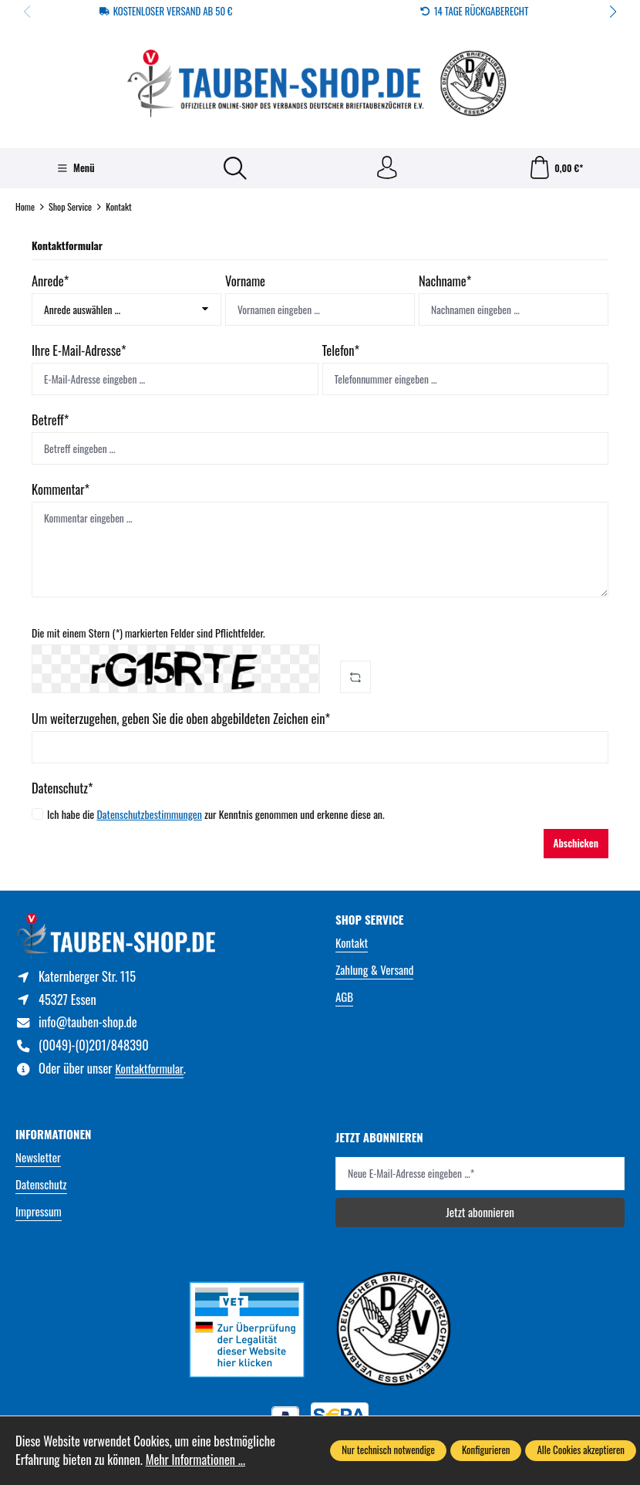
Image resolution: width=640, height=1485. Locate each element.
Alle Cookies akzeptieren (581, 1450)
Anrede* (50, 281)
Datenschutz (41, 1184)
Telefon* (341, 350)
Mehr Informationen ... (196, 1459)
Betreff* (50, 420)
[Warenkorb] (555, 168)
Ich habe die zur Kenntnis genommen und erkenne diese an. (216, 814)
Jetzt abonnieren (480, 1212)
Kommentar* (60, 489)
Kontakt (351, 942)
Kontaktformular (149, 1068)
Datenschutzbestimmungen (148, 814)
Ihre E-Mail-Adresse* (79, 350)
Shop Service (369, 919)
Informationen (53, 1135)
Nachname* (445, 281)
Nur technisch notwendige (388, 1450)
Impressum (38, 1211)
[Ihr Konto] (387, 168)
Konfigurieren (486, 1450)
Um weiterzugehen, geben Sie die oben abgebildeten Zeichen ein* (181, 718)
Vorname (245, 281)
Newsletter (38, 1157)
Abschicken (576, 843)
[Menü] (76, 169)
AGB (344, 996)
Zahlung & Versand (374, 969)
